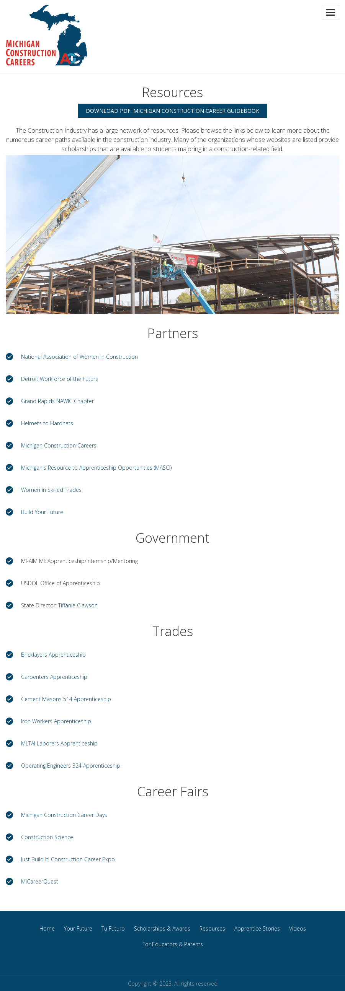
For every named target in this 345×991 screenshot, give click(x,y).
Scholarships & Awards (162, 928)
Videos (297, 928)
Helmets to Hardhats (47, 423)
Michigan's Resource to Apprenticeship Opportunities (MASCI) (96, 467)
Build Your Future (42, 512)
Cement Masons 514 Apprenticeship (66, 699)
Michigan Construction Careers (58, 445)
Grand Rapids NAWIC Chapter (57, 401)
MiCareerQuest (39, 881)
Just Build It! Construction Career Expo (68, 859)
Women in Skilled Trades (51, 489)
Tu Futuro (113, 928)
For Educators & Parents (172, 944)
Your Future (78, 928)
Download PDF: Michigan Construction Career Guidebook (172, 110)
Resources (212, 928)
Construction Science (47, 837)
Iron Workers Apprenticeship (56, 721)
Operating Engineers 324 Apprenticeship (70, 765)
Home (47, 928)
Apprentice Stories (257, 928)
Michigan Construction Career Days (64, 815)
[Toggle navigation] (330, 12)
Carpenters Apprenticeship (54, 676)
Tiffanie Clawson (78, 605)
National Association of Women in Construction (79, 356)
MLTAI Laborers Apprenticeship (59, 743)
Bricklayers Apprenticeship (53, 654)
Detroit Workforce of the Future (59, 378)
